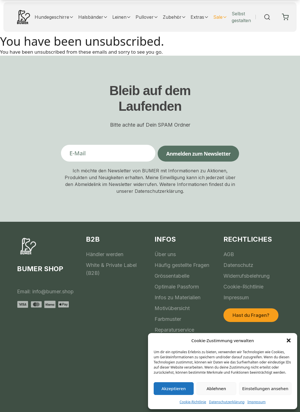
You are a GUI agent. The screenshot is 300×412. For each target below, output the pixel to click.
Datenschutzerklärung (226, 402)
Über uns (165, 254)
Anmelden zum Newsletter (198, 153)
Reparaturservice (174, 330)
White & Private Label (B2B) (111, 269)
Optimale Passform (177, 287)
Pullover (147, 17)
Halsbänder (93, 17)
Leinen (121, 17)
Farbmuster (168, 319)
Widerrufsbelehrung (246, 276)
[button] (288, 340)
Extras (200, 17)
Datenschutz (238, 265)
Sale (220, 17)
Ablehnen (216, 388)
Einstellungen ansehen (265, 388)
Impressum (256, 402)
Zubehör (174, 17)
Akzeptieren (173, 388)
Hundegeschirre (54, 17)
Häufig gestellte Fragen (182, 265)
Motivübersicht (172, 308)
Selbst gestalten (241, 17)
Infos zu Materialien (177, 297)
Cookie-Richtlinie (192, 402)
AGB (228, 254)
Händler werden (104, 254)
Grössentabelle (172, 276)
